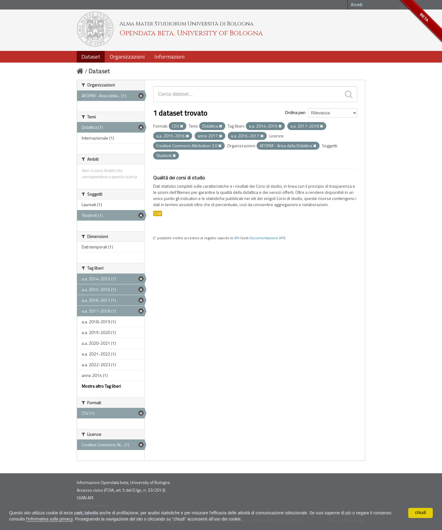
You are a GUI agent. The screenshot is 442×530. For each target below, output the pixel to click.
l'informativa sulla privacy (50, 519)
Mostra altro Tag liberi (101, 386)
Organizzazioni (127, 56)
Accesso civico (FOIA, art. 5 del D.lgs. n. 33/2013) (121, 490)
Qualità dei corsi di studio (179, 177)
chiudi (420, 512)
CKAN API (85, 497)
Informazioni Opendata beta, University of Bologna (123, 482)
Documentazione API (267, 238)
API (236, 238)
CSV (157, 213)
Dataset (90, 56)
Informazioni (169, 56)
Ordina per (295, 112)
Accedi (356, 5)
